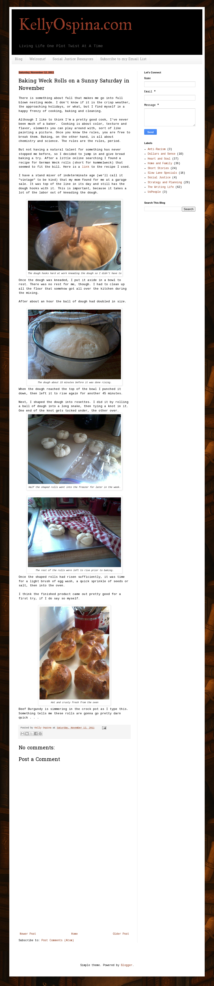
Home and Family (160, 163)
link (85, 167)
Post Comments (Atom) (57, 940)
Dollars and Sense (161, 154)
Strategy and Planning (165, 182)
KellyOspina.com (75, 24)
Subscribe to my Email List (123, 59)
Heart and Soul (159, 158)
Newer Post (28, 934)
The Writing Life (161, 187)
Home (74, 934)
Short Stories (158, 168)
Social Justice (159, 177)
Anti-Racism (157, 149)
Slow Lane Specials (162, 173)
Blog (18, 59)
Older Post (121, 934)
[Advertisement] (74, 897)
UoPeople (154, 192)
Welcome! (37, 59)
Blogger (126, 965)
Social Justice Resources (73, 59)
